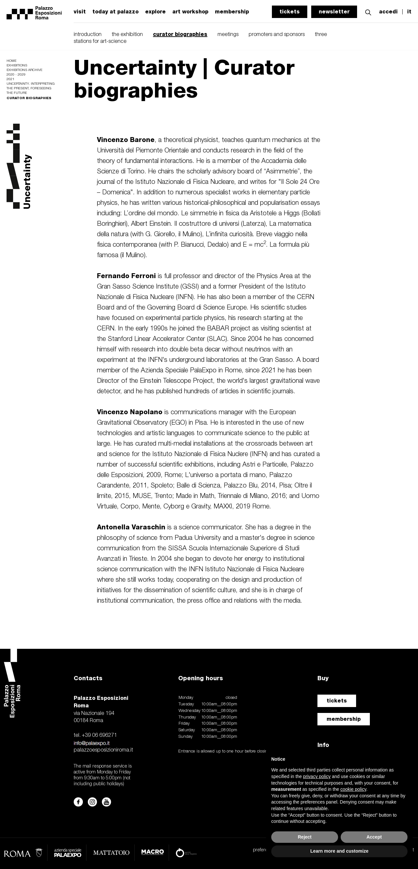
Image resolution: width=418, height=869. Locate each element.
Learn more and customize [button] (339, 851)
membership (344, 719)
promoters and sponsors (277, 34)
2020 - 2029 (16, 74)
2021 (10, 79)
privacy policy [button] (317, 776)
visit (80, 11)
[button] (368, 11)
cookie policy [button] (353, 789)
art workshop (190, 11)
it (409, 11)
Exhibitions (17, 65)
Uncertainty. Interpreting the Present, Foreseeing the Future (30, 88)
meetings (228, 34)
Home (11, 61)
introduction (88, 34)
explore (155, 11)
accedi (388, 11)
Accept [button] (374, 837)
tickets (289, 12)
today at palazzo (115, 11)
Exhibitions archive (24, 70)
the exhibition (127, 34)
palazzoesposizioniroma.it (103, 750)
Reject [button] (305, 837)
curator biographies (180, 34)
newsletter (334, 12)
